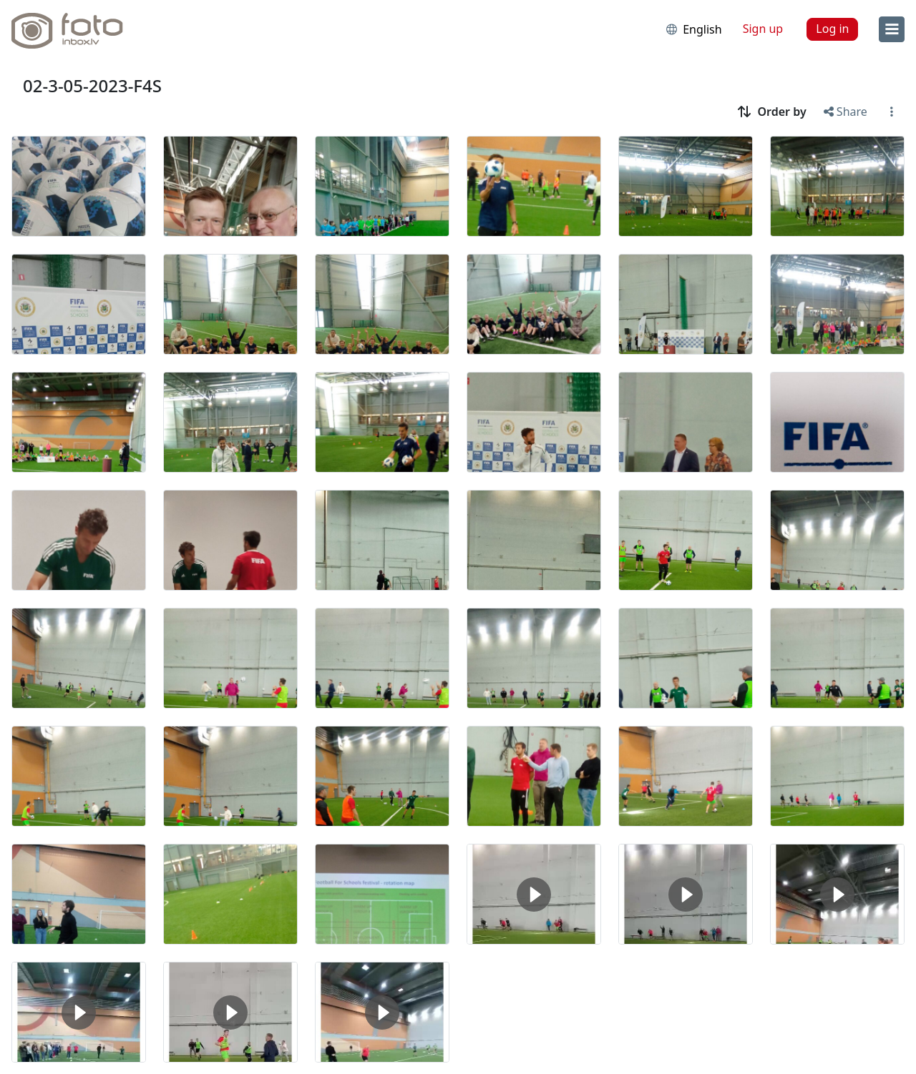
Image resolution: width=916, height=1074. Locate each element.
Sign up (763, 28)
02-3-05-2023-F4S (92, 85)
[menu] (892, 29)
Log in (832, 28)
